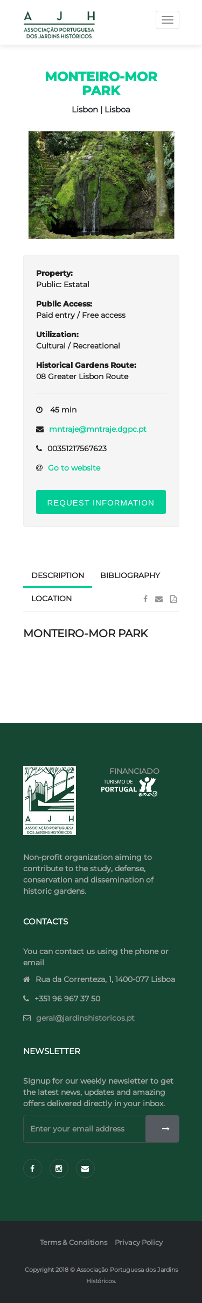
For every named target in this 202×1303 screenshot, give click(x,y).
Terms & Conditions (73, 1242)
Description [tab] (57, 575)
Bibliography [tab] (130, 575)
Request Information (101, 502)
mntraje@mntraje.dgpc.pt (98, 429)
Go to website (74, 468)
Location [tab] (51, 598)
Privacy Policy (139, 1242)
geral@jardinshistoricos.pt (85, 1018)
